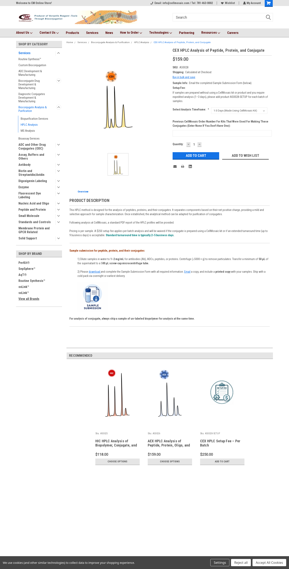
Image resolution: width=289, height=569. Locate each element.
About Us (24, 32)
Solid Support (27, 238)
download (95, 271)
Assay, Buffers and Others (31, 156)
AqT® (22, 275)
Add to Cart (222, 461)
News (109, 33)
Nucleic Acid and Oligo (33, 203)
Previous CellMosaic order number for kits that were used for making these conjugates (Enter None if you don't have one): (220, 123)
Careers (232, 33)
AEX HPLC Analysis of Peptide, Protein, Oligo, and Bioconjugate (169, 445)
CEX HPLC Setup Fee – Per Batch (220, 443)
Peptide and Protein (32, 210)
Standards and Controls (34, 222)
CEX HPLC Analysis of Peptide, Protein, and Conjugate (182, 42)
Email (187, 271)
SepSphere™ (26, 269)
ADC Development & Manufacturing (30, 73)
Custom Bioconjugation (32, 65)
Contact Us (49, 32)
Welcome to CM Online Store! (34, 3)
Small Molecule (28, 216)
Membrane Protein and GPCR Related (34, 230)
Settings (220, 562)
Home (69, 42)
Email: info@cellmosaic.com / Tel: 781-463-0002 (181, 3)
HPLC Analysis (29, 125)
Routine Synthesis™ (29, 59)
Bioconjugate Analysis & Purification (32, 109)
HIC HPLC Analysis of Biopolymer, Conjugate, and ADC (116, 445)
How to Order (131, 32)
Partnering (186, 33)
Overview (83, 191)
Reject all (241, 562)
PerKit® (24, 263)
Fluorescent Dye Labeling (29, 195)
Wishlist (227, 3)
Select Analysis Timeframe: (191, 109)
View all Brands (28, 299)
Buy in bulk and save (184, 77)
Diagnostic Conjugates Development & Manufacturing (31, 97)
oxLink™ (23, 287)
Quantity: (178, 144)
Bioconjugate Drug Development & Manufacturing (29, 84)
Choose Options (117, 461)
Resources (210, 32)
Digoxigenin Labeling (32, 181)
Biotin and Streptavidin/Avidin (31, 173)
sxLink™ (23, 293)
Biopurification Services (34, 118)
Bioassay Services (29, 138)
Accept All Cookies (269, 562)
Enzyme (23, 187)
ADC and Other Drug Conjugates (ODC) (32, 146)
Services (92, 33)
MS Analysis (28, 131)
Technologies (160, 32)
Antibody (24, 165)
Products (72, 33)
